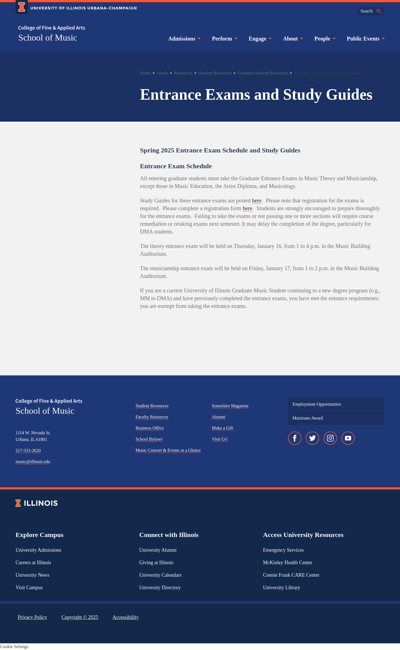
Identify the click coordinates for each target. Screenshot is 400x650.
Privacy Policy (32, 617)
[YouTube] (348, 438)
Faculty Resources (152, 417)
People (324, 39)
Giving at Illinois (156, 562)
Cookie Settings (14, 646)
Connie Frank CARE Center (291, 575)
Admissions (184, 39)
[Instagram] (330, 438)
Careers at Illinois (33, 562)
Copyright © (80, 617)
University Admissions (38, 550)
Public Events (365, 39)
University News (32, 575)
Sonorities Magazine (230, 405)
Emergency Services (283, 550)
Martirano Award (307, 418)
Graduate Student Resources (263, 73)
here (256, 200)
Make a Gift (222, 428)
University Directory (160, 587)
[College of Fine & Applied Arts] (73, 28)
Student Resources (215, 73)
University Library (281, 587)
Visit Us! (220, 439)
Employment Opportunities (316, 404)
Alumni (219, 417)
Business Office (150, 428)
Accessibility (125, 617)
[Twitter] (312, 438)
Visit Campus (29, 587)
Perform (224, 39)
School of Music (47, 37)
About (292, 39)
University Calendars (160, 575)
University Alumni (158, 550)
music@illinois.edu (33, 461)
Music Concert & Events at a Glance (168, 450)
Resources (183, 73)
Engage (260, 39)
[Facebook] (294, 438)
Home (145, 73)
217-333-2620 (28, 450)
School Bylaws (149, 439)
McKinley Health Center (287, 562)
